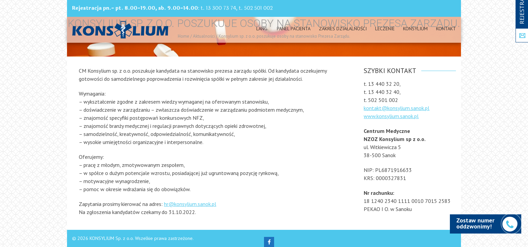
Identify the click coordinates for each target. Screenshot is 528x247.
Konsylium (415, 29)
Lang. (262, 29)
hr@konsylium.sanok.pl (190, 204)
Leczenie (385, 29)
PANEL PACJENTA (293, 29)
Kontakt (446, 29)
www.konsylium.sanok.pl (391, 116)
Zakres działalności (343, 29)
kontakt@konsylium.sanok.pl (396, 108)
